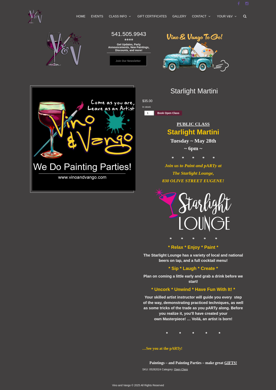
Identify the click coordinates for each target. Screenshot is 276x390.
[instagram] (247, 3)
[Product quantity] (149, 113)
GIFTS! (230, 363)
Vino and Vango (121, 385)
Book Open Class (168, 113)
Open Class (181, 369)
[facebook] (239, 3)
